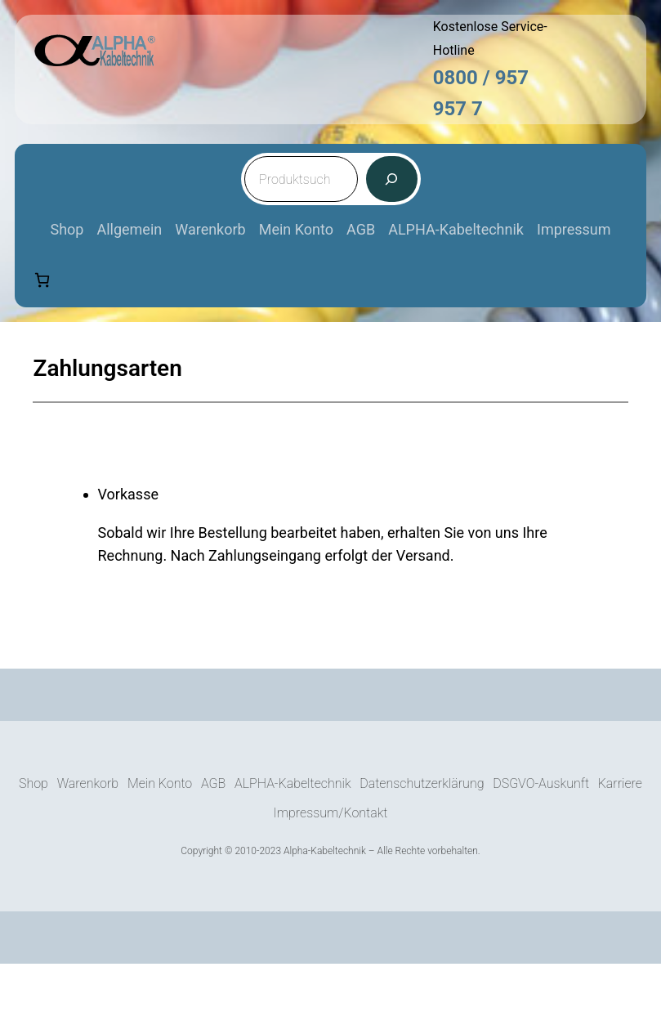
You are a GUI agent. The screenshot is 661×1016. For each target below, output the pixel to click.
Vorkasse (128, 494)
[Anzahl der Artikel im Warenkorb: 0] (42, 280)
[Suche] (391, 179)
